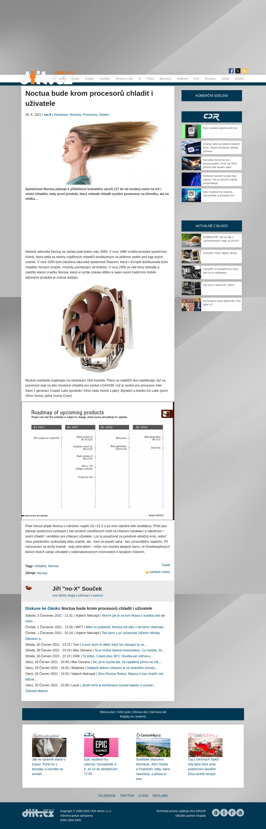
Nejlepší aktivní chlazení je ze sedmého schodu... (122, 668)
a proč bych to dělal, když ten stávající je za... (114, 644)
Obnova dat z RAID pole (115, 712)
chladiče (40, 566)
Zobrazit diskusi (36, 691)
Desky (75, 78)
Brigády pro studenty (133, 716)
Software (182, 78)
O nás (143, 795)
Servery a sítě (124, 78)
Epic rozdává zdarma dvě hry (220, 128)
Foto (196, 78)
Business (165, 78)
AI (139, 78)
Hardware (61, 114)
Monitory (210, 78)
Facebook (107, 795)
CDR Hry (212, 116)
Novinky (75, 114)
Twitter (127, 795)
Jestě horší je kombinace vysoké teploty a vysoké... (118, 685)
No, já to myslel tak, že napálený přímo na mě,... (127, 662)
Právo (150, 78)
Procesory (90, 114)
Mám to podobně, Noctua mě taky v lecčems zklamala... (126, 627)
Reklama (160, 795)
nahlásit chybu (159, 572)
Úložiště (105, 78)
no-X (47, 114)
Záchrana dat (157, 712)
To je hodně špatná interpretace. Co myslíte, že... (130, 650)
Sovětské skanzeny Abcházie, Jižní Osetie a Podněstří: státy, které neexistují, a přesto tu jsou (153, 769)
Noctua (53, 566)
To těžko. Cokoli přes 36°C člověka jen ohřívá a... (117, 656)
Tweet (166, 565)
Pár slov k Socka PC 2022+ (219, 285)
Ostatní (239, 78)
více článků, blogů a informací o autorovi (77, 595)
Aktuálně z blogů (212, 226)
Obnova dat (140, 712)
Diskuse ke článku (42, 608)
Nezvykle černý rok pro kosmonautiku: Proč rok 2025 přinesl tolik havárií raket (220, 163)
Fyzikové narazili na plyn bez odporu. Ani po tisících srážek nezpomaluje (220, 179)
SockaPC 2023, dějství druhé (220, 253)
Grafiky (89, 78)
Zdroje (225, 78)
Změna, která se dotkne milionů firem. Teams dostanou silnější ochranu (221, 147)
